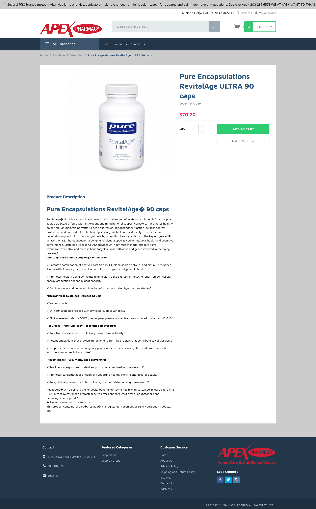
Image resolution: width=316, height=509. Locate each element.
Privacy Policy (169, 466)
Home (107, 44)
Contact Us (138, 44)
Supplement (109, 455)
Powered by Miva (262, 504)
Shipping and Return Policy (177, 471)
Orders (243, 13)
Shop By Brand (111, 460)
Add (243, 129)
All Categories (59, 44)
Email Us (53, 475)
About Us (121, 44)
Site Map (166, 477)
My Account (265, 13)
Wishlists (166, 488)
